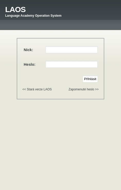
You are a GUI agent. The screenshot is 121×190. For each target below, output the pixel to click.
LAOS (15, 9)
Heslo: (30, 64)
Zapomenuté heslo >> (83, 89)
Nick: (28, 50)
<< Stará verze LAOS (37, 89)
